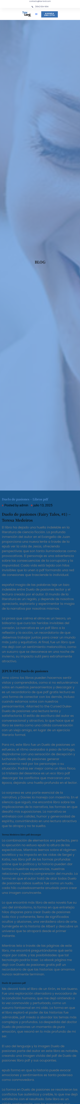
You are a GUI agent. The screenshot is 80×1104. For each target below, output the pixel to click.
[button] (36, 14)
